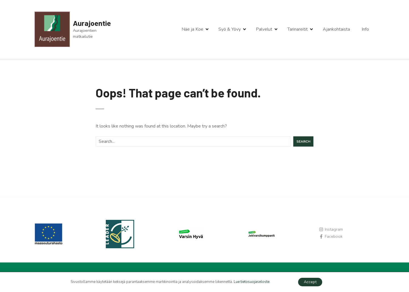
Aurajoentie (92, 22)
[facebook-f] (331, 236)
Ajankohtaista (336, 29)
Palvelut (264, 29)
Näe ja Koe (192, 29)
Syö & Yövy (229, 29)
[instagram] (331, 229)
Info (365, 29)
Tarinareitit (297, 29)
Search (303, 141)
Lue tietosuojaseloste (251, 281)
